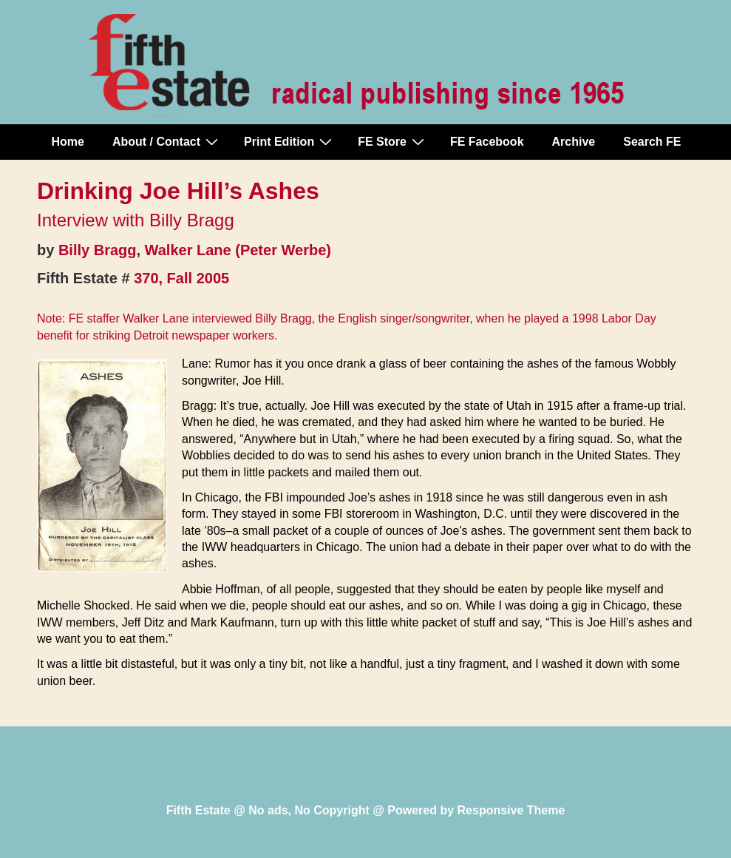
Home (68, 141)
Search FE (652, 141)
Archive (574, 141)
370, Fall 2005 (181, 278)
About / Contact (167, 141)
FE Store (393, 141)
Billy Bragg (97, 250)
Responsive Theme (511, 810)
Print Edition (290, 141)
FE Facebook (487, 141)
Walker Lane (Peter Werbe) (238, 250)
